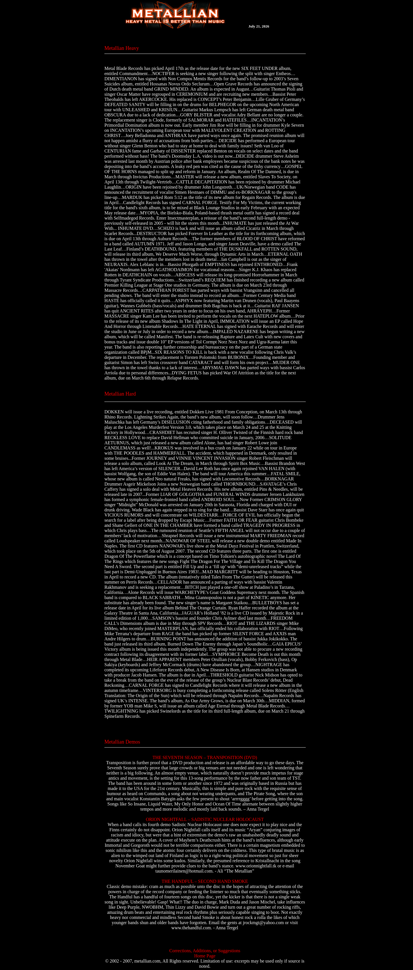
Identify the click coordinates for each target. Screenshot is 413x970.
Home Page (204, 955)
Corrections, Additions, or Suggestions (204, 950)
